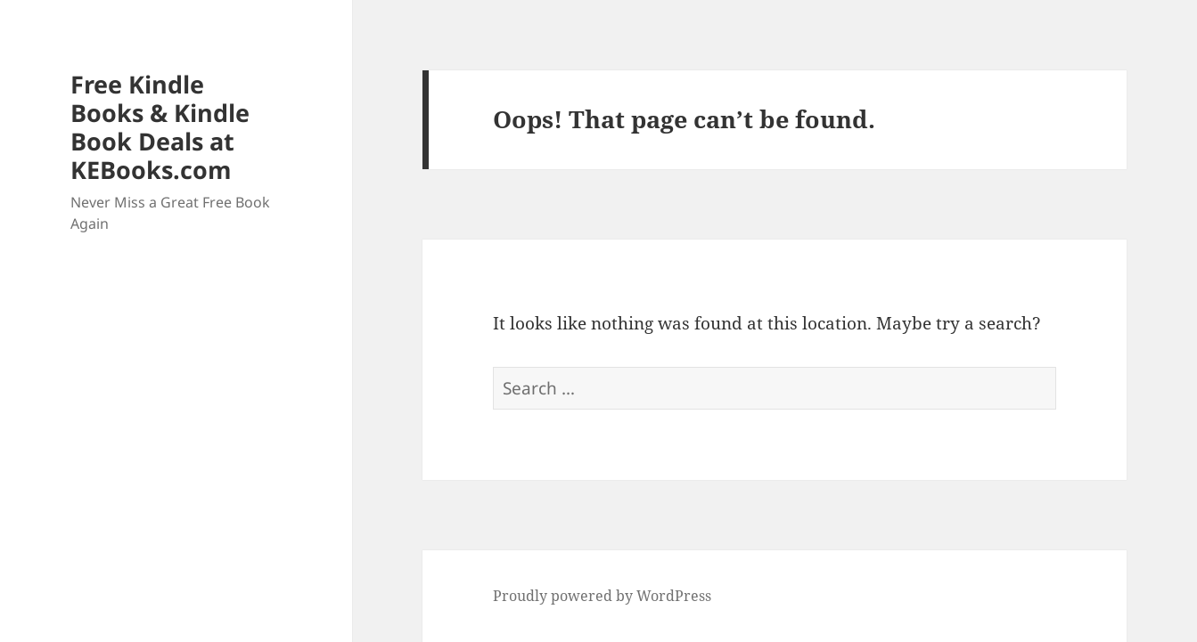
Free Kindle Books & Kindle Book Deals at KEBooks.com (160, 127)
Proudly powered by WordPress (602, 595)
